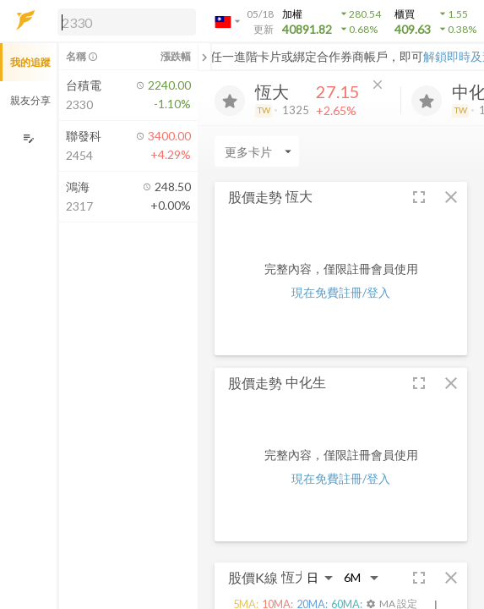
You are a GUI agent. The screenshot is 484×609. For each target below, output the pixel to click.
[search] (126, 22)
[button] (123, 21)
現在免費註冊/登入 (340, 292)
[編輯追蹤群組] (28, 138)
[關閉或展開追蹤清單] (204, 56)
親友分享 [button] (30, 100)
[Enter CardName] (257, 151)
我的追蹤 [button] (30, 62)
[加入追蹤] (230, 100)
